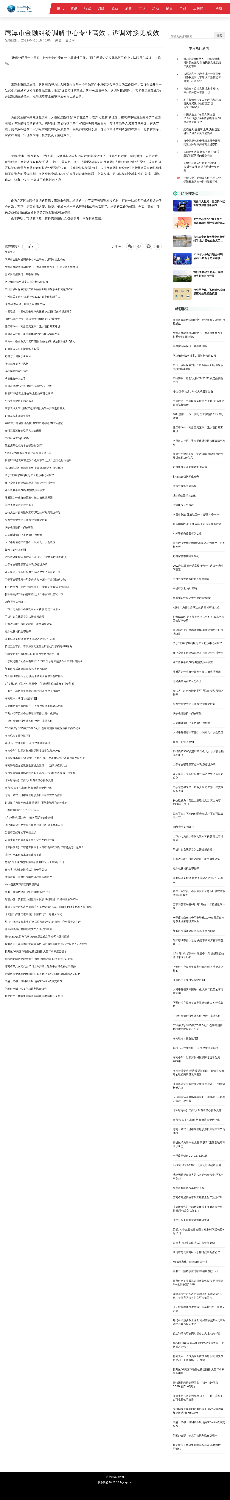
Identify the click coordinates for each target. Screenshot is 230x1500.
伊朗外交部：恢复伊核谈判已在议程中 (27, 988)
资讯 (74, 8)
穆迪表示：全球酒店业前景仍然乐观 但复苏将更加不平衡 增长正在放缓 (46, 944)
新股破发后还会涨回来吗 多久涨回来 (26, 668)
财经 (101, 8)
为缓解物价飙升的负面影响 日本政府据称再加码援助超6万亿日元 (42, 973)
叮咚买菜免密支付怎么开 (19, 505)
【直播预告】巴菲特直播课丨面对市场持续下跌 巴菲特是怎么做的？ (44, 847)
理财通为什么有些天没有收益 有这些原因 (29, 497)
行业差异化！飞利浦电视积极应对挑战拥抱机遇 (209, 291)
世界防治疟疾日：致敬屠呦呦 (22, 274)
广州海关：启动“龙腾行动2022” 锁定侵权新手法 (32, 296)
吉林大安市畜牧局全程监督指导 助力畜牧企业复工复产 (209, 238)
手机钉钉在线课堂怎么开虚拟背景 (24, 616)
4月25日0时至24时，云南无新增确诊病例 (29, 817)
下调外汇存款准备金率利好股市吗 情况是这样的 (32, 691)
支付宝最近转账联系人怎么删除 (23, 430)
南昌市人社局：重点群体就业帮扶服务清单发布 (32, 333)
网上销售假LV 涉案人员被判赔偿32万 (26, 281)
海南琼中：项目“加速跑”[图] (21, 698)
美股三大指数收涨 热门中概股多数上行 (27, 891)
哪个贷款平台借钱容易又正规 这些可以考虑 (30, 482)
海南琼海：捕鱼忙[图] (17, 735)
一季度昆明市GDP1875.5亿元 (22, 810)
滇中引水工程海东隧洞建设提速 (23, 854)
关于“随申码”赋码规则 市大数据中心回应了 (29, 475)
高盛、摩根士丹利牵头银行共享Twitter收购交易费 (33, 981)
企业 (114, 8)
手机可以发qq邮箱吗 (17, 438)
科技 (218, 8)
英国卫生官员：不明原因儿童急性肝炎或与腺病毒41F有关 (38, 646)
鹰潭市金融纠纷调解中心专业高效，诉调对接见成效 (35, 259)
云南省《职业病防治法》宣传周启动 (26, 869)
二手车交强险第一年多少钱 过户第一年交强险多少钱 (35, 579)
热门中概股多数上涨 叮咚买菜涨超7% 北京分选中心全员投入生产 (43, 921)
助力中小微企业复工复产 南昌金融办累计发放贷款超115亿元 (40, 341)
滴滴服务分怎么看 (15, 378)
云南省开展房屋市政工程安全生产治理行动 (30, 839)
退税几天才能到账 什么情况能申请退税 (27, 743)
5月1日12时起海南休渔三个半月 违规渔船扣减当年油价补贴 (39, 683)
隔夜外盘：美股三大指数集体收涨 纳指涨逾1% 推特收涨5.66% (41, 899)
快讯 (60, 8)
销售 (169, 8)
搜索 (219, 35)
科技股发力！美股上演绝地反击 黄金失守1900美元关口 (37, 586)
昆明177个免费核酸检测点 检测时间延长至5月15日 (34, 862)
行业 (87, 8)
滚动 (155, 8)
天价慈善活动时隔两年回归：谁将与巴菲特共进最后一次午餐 (40, 772)
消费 (128, 8)
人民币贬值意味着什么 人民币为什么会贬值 (30, 542)
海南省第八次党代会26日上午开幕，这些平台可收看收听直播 (40, 966)
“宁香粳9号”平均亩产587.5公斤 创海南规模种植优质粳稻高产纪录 (43, 728)
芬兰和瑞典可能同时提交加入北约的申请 (28, 929)
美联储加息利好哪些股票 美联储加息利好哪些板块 (34, 467)
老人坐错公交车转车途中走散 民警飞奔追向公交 (32, 571)
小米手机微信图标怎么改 (19, 400)
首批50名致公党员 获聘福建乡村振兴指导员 (208, 274)
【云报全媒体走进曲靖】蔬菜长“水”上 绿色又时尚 (33, 914)
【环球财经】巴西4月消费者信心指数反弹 (29, 780)
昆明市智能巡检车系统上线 (20, 832)
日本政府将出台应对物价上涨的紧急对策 (28, 624)
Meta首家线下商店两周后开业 (22, 884)
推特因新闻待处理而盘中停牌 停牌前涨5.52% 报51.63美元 (39, 958)
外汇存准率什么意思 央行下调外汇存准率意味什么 (34, 676)
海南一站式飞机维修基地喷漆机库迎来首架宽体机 (33, 795)
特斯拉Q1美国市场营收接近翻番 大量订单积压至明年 (36, 951)
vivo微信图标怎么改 (16, 371)
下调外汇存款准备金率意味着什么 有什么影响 (31, 713)
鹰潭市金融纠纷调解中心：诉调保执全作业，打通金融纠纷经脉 (41, 266)
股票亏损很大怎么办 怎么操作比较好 (26, 519)
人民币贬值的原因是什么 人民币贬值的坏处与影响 (34, 705)
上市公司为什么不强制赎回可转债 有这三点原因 (32, 609)
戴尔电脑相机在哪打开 (18, 631)
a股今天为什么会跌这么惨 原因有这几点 (28, 452)
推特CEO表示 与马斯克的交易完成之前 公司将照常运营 (37, 936)
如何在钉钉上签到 (15, 549)
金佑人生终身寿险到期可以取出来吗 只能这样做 (32, 512)
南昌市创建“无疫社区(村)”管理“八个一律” (28, 385)
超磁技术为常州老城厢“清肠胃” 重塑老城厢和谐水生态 (36, 802)
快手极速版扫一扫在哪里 (19, 527)
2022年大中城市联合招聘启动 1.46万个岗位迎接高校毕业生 (208, 256)
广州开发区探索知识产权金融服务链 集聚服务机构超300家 (39, 289)
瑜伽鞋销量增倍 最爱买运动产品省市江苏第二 (31, 638)
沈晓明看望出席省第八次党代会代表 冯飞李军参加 (34, 824)
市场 (142, 8)
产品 (182, 8)
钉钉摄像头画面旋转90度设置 (22, 348)
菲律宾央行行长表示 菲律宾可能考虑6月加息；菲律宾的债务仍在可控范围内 (49, 906)
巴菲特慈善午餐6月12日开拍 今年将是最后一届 (32, 653)
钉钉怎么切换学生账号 (18, 356)
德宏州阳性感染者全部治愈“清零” (24, 445)
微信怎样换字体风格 (16, 363)
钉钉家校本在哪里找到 (18, 415)
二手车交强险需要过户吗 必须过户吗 (26, 564)
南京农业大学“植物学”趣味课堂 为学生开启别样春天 (35, 408)
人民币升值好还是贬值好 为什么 (23, 534)
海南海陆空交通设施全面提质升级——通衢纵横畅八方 (36, 765)
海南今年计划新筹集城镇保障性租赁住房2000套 (32, 750)
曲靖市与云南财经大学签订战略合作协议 (28, 877)
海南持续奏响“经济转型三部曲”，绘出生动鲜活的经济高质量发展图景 (45, 758)
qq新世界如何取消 (15, 601)
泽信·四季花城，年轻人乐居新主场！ (26, 304)
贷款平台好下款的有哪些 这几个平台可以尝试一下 (34, 594)
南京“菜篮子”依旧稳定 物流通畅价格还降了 (29, 787)
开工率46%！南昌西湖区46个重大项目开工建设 (32, 326)
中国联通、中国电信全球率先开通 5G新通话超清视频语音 (38, 311)
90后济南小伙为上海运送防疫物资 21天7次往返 (32, 319)
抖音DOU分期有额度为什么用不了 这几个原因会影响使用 (38, 460)
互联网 (198, 8)
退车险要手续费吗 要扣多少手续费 (25, 490)
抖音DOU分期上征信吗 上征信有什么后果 (29, 393)
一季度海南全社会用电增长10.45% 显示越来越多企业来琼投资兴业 (43, 661)
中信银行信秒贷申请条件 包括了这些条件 (29, 720)
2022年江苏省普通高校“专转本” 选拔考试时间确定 (34, 423)
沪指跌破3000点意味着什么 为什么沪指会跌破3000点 (36, 557)
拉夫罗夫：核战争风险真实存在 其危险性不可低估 (34, 996)
